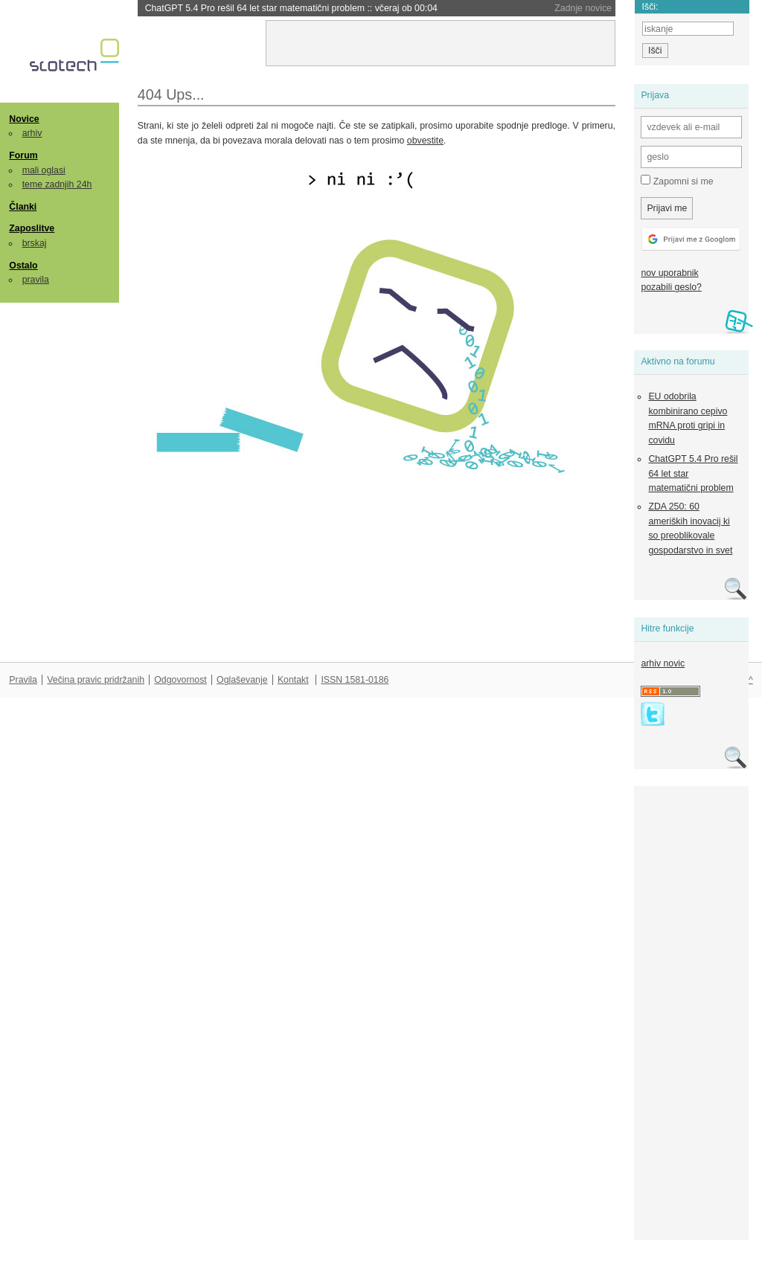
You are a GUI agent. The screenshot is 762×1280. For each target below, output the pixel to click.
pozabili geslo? (671, 287)
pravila (35, 279)
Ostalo (23, 265)
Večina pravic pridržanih (95, 680)
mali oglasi (43, 170)
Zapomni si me (677, 181)
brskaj (34, 243)
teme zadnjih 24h (57, 184)
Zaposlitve (31, 228)
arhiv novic (663, 663)
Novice (24, 119)
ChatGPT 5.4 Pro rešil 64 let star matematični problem (291, 8)
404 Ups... (171, 94)
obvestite (425, 140)
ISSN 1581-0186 (354, 680)
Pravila (23, 680)
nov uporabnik (669, 273)
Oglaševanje (242, 680)
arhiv (32, 133)
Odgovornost (180, 680)
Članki (22, 207)
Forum (23, 155)
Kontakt (293, 680)
